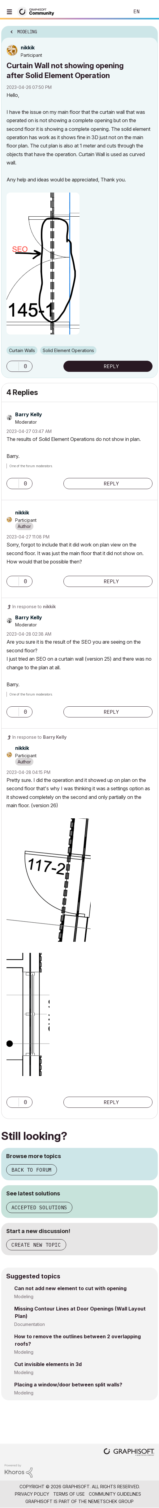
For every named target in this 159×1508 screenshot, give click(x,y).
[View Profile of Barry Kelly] (28, 414)
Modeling (23, 1296)
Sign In (149, 12)
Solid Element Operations (68, 350)
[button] (43, 263)
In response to (34, 606)
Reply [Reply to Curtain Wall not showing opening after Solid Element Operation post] (111, 366)
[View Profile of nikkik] (28, 47)
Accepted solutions (39, 1207)
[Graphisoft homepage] (129, 1452)
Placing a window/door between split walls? (68, 1384)
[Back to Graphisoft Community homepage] (37, 11)
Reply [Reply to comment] (111, 483)
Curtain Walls (22, 350)
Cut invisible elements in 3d (48, 1364)
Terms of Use (69, 1494)
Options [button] (149, 30)
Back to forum (31, 1170)
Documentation (29, 1324)
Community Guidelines (115, 1494)
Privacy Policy (32, 1494)
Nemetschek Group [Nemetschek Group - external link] (111, 1501)
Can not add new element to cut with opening (70, 1288)
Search (115, 11)
